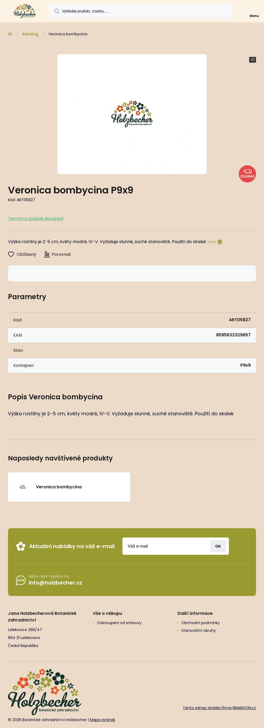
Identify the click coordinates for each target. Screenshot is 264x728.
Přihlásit (218, 546)
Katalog (30, 34)
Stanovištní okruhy (199, 630)
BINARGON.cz (244, 707)
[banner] (24, 11)
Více (212, 241)
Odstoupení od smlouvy (119, 622)
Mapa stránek (102, 719)
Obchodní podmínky (201, 622)
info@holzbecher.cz (55, 582)
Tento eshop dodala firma (207, 707)
